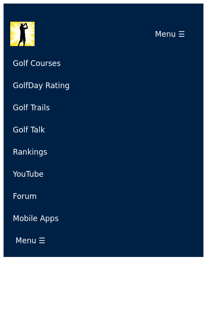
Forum (25, 196)
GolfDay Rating (41, 85)
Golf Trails (31, 107)
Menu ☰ (172, 34)
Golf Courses (37, 63)
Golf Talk (29, 129)
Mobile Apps (36, 218)
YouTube (28, 174)
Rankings (30, 152)
